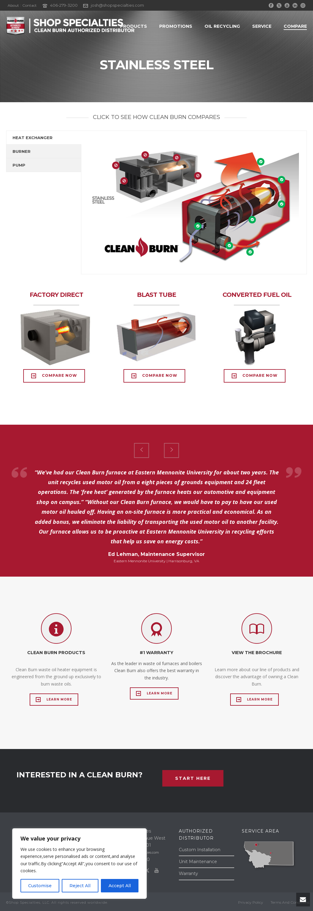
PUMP (19, 165)
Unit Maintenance (198, 861)
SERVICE (261, 26)
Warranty (188, 873)
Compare (295, 26)
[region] (79, 863)
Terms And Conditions (290, 902)
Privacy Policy (250, 902)
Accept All (120, 885)
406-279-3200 (64, 5)
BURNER (22, 151)
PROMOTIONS (175, 26)
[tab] (43, 138)
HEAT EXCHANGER (33, 137)
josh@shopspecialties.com (117, 5)
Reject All (79, 885)
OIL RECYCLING (222, 26)
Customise (40, 885)
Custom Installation (199, 849)
